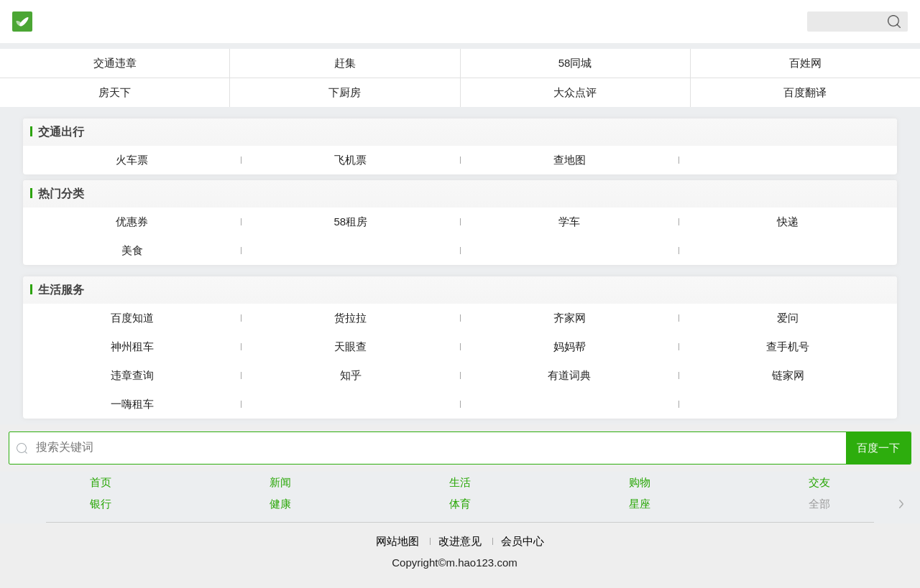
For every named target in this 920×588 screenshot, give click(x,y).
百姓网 (805, 63)
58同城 (575, 63)
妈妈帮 (569, 346)
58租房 (351, 221)
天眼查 (350, 346)
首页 (100, 482)
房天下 (114, 92)
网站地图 (397, 541)
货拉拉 (350, 318)
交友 (819, 482)
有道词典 (569, 375)
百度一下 (878, 448)
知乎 (351, 375)
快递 (788, 221)
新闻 (280, 482)
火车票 (132, 160)
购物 (639, 482)
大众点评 (575, 92)
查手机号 (787, 346)
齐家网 (569, 318)
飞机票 (350, 160)
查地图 (569, 160)
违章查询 (132, 375)
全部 (819, 504)
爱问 (788, 318)
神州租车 (132, 346)
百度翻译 (805, 92)
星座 (639, 504)
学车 (569, 221)
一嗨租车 (132, 404)
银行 (100, 504)
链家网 (788, 375)
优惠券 (132, 221)
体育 (460, 504)
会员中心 (522, 541)
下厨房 (344, 92)
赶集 (345, 63)
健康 (280, 504)
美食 (132, 250)
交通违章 (115, 63)
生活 (460, 482)
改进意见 (460, 541)
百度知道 (132, 318)
